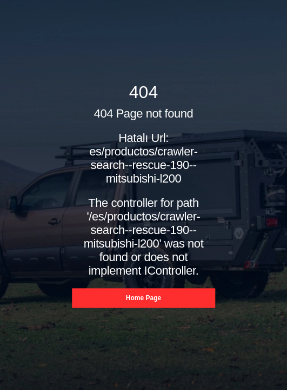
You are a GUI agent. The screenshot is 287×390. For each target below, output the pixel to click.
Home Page (143, 298)
